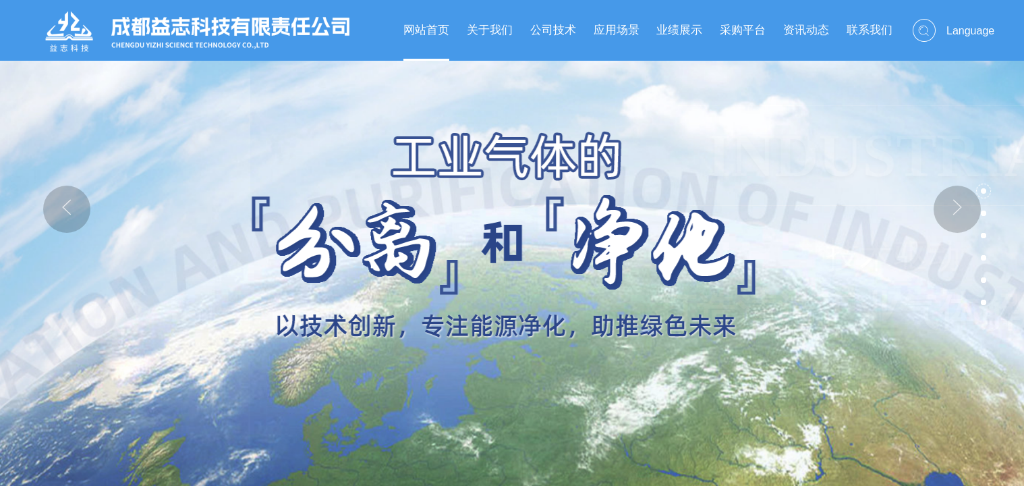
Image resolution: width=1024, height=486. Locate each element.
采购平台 (743, 30)
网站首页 (426, 30)
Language (970, 30)
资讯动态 (806, 30)
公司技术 (553, 30)
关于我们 (490, 30)
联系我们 (869, 30)
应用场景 (616, 30)
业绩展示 (679, 30)
